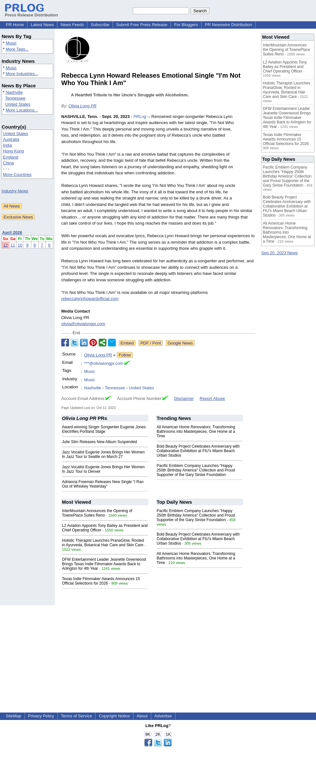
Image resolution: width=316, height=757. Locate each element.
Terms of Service (76, 715)
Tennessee (15, 98)
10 (20, 245)
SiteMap (13, 715)
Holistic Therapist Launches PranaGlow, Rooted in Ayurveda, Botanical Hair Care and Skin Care (103, 542)
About (142, 715)
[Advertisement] (158, 650)
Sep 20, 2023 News (279, 252)
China (8, 162)
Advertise (163, 715)
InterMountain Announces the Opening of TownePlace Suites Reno (97, 513)
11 (12, 245)
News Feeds (72, 24)
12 (5, 245)
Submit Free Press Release (141, 24)
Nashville (14, 92)
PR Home (15, 24)
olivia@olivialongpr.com (83, 323)
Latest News (42, 24)
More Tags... (17, 49)
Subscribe (100, 24)
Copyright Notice (114, 715)
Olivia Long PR (82, 105)
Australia (11, 139)
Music (11, 43)
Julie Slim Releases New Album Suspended (99, 442)
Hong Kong (13, 151)
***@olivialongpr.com (103, 363)
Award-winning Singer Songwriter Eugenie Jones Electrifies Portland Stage (104, 429)
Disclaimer (184, 398)
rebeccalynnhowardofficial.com (90, 298)
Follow (125, 355)
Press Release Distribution (31, 12)
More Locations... (22, 110)
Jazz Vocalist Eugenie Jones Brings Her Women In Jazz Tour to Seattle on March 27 (103, 454)
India (7, 145)
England (10, 157)
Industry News (15, 191)
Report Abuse (212, 398)
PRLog (139, 116)
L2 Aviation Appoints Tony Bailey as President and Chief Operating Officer (285, 66)
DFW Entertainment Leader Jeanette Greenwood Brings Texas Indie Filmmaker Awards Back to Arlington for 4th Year (104, 564)
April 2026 (12, 232)
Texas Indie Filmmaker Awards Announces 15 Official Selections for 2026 (101, 581)
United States (17, 104)
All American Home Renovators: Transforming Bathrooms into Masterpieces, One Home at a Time (196, 431)
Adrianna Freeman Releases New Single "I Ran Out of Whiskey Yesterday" (102, 484)
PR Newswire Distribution (228, 24)
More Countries (17, 174)
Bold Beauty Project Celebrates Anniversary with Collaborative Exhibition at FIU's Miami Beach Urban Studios (198, 451)
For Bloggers (186, 24)
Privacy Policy (41, 715)
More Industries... (22, 73)
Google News (180, 343)
